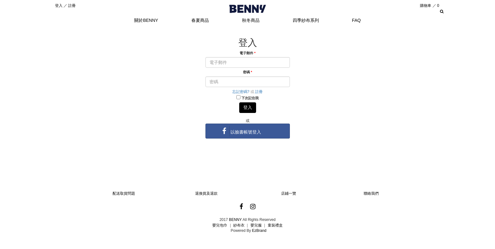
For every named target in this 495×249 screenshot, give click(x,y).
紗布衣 (239, 225)
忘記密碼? (241, 92)
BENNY (235, 219)
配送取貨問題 (124, 193)
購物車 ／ (429, 5)
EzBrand (259, 230)
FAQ (356, 20)
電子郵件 (247, 53)
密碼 (247, 72)
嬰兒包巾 (219, 225)
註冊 (72, 5)
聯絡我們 (371, 193)
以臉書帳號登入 (240, 131)
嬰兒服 (256, 225)
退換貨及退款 (206, 193)
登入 (59, 5)
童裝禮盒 (275, 225)
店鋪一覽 (288, 193)
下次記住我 (250, 98)
